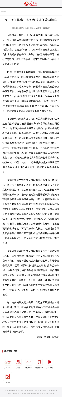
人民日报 (7, 363)
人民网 (3, 11)
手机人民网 (28, 363)
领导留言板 (39, 363)
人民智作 (7, 377)
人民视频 (49, 363)
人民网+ (18, 363)
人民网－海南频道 (42, 28)
